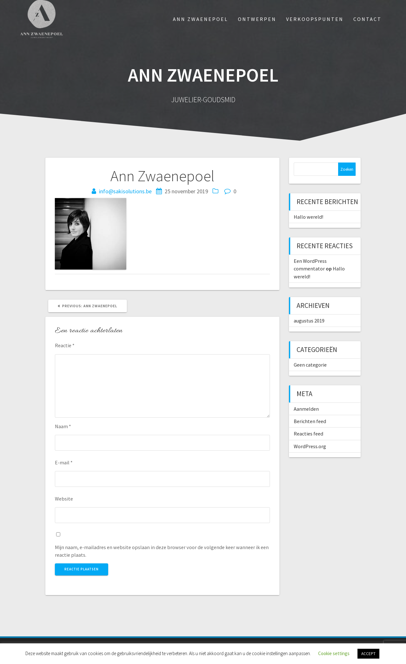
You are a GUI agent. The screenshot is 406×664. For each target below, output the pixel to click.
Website (64, 498)
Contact (367, 19)
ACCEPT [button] (368, 653)
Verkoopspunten (315, 19)
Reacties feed (308, 433)
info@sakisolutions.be (125, 191)
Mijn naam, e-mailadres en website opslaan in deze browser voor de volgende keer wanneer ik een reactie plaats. (162, 551)
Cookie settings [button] (334, 653)
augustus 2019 (309, 320)
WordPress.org (310, 446)
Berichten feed (310, 421)
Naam (63, 426)
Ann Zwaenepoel (200, 19)
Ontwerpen (257, 19)
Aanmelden (306, 409)
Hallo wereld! (308, 217)
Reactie (65, 345)
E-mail (64, 462)
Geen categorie (310, 365)
